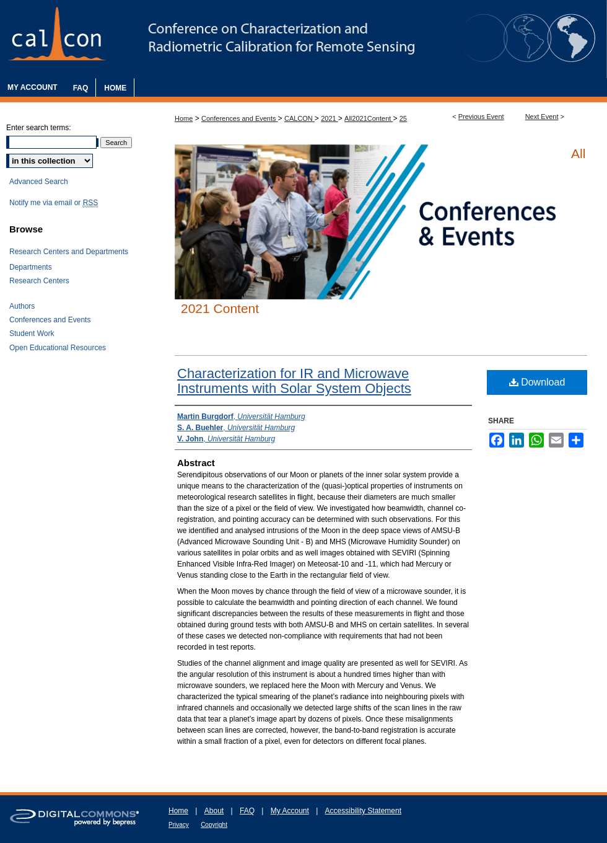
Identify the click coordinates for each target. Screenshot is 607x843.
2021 (329, 118)
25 (403, 118)
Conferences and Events (239, 118)
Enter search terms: (38, 127)
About (214, 810)
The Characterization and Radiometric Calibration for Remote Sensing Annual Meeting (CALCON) (303, 39)
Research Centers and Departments (68, 251)
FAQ (247, 810)
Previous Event (481, 116)
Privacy (178, 824)
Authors (22, 306)
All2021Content (368, 118)
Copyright (214, 824)
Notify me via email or (53, 202)
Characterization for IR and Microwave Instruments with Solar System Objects (294, 381)
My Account (290, 810)
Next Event (542, 116)
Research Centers (39, 280)
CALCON (299, 118)
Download (537, 382)
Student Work (31, 333)
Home (184, 118)
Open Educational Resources (57, 347)
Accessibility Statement (363, 810)
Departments (30, 267)
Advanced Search (38, 181)
